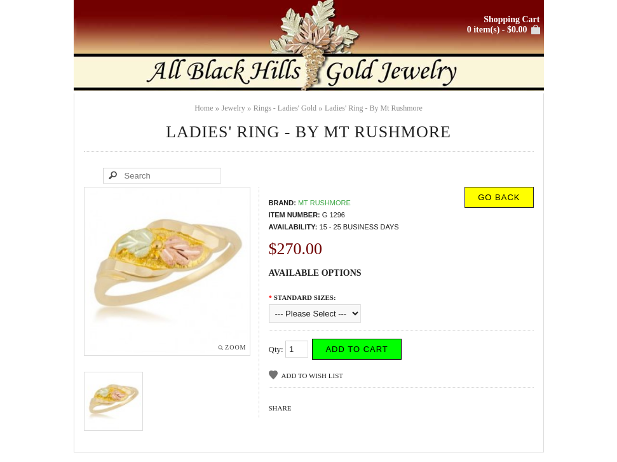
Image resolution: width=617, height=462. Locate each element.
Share (280, 408)
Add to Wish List (312, 375)
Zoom (235, 347)
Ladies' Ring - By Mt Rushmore (374, 108)
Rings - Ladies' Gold (285, 108)
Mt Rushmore (324, 203)
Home (203, 108)
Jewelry (233, 108)
